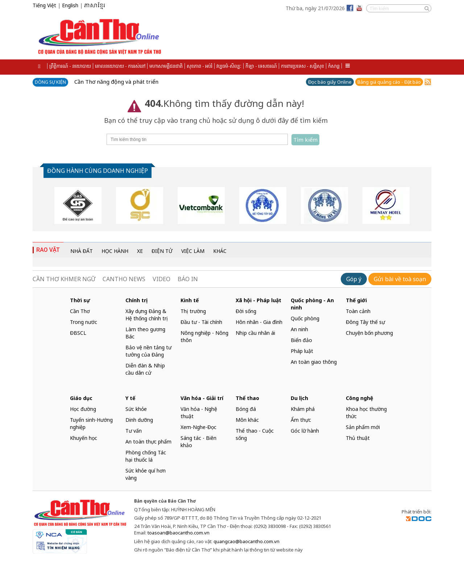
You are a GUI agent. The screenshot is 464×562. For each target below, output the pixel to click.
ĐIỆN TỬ (162, 250)
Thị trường (193, 311)
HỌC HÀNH (115, 250)
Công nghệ (359, 398)
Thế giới (356, 300)
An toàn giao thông (314, 361)
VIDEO (161, 279)
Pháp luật (302, 350)
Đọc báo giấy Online (330, 82)
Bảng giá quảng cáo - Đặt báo (389, 82)
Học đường (83, 408)
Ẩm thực (301, 419)
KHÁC (220, 250)
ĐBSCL (78, 332)
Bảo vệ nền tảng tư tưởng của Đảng (148, 351)
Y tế (130, 398)
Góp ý (353, 279)
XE (140, 250)
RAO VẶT (48, 249)
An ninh (299, 329)
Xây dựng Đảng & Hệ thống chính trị (146, 315)
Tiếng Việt (44, 5)
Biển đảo (301, 340)
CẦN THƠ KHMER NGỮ (64, 279)
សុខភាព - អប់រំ (199, 66)
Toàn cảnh (358, 311)
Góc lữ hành (305, 430)
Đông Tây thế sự (365, 322)
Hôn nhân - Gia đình (259, 322)
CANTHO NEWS (124, 279)
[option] (78, 205)
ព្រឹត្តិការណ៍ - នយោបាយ (70, 66)
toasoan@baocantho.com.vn (179, 532)
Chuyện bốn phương (369, 332)
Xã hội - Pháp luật (258, 300)
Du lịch (299, 398)
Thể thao (247, 398)
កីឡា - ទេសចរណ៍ (261, 66)
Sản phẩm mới (363, 427)
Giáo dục (81, 398)
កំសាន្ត (334, 66)
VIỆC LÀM (192, 250)
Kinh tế (190, 300)
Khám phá (303, 408)
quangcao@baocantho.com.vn (246, 541)
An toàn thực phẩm (148, 441)
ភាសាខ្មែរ (94, 5)
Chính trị (136, 300)
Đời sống (246, 311)
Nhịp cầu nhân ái (255, 332)
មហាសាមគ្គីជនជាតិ (166, 66)
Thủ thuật (358, 437)
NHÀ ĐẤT (81, 250)
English (70, 5)
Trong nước (83, 322)
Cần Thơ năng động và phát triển (116, 81)
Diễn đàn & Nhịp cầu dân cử (145, 369)
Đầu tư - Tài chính (201, 322)
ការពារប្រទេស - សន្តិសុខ (302, 66)
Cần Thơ (80, 311)
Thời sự (80, 300)
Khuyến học (83, 437)
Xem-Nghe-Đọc (198, 427)
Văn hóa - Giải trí (202, 398)
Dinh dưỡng (139, 419)
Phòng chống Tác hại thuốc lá (145, 456)
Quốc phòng (305, 318)
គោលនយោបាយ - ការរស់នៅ (120, 66)
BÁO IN (188, 279)
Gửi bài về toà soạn (400, 279)
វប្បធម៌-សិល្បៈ (228, 66)
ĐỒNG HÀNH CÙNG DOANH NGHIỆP (97, 171)
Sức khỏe (136, 408)
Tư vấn (133, 430)
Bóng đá (246, 408)
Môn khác (247, 419)
